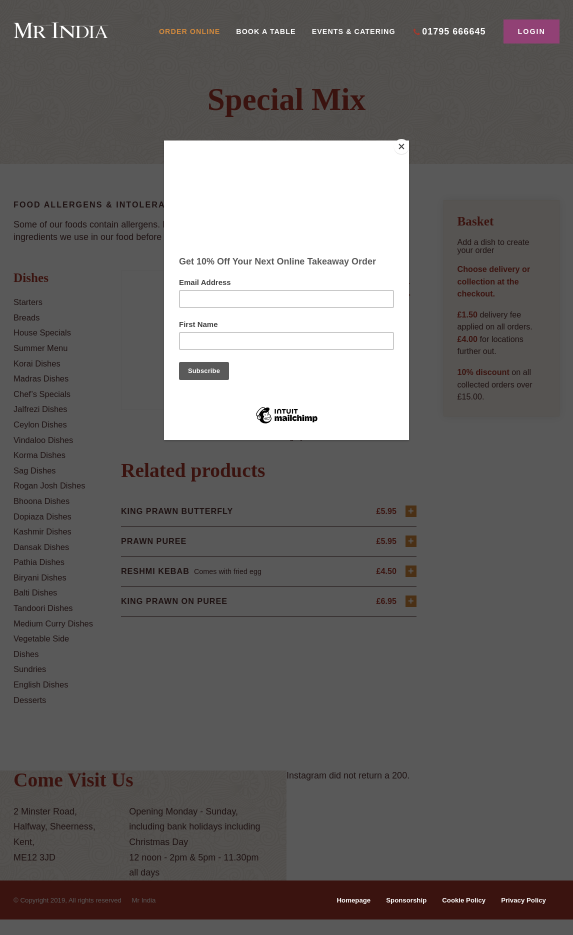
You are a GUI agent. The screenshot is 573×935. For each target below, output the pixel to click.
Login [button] (532, 32)
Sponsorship (397, 915)
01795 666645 (454, 31)
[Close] (406, 143)
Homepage (341, 915)
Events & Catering (354, 32)
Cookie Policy (458, 915)
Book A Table (266, 32)
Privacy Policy (521, 915)
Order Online (189, 32)
